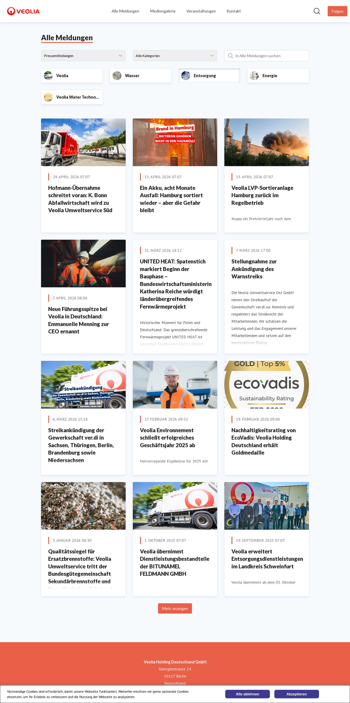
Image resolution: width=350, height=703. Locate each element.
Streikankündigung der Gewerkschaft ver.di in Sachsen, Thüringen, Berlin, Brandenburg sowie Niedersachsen (81, 445)
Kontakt (234, 10)
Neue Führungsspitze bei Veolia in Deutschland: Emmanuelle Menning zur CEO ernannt (78, 320)
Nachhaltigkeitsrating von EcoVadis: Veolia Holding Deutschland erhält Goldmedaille (263, 441)
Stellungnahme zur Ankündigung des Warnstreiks (254, 269)
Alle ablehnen (247, 694)
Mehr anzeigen (175, 608)
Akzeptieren (296, 694)
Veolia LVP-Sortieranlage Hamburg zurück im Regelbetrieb (262, 195)
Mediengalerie (163, 10)
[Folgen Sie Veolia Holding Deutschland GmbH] (337, 11)
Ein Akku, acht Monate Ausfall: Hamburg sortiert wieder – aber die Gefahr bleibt (171, 199)
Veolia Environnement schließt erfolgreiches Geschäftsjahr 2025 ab (167, 437)
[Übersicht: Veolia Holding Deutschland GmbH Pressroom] (23, 11)
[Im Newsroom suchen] (317, 11)
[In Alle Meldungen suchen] (266, 55)
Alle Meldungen (125, 10)
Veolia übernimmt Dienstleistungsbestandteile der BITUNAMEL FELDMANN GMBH (174, 562)
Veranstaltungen (201, 10)
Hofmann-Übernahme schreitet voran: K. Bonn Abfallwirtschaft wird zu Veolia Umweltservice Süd (80, 199)
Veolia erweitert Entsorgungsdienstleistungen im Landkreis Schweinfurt (267, 559)
